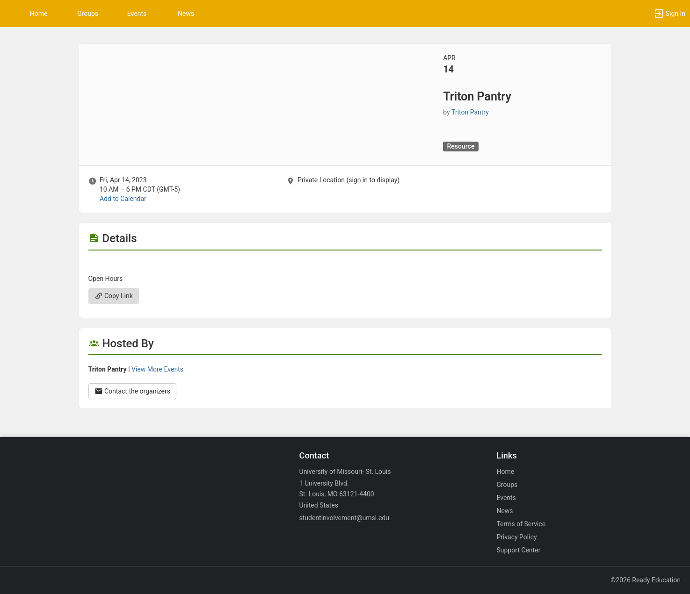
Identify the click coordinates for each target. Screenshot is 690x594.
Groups (87, 13)
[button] (669, 13)
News (186, 13)
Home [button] (39, 13)
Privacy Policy (516, 537)
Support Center (518, 550)
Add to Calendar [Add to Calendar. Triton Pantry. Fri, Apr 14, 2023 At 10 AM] (123, 198)
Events (136, 13)
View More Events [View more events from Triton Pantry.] (157, 369)
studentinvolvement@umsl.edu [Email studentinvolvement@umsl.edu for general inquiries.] (344, 518)
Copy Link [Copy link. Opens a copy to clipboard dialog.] (113, 296)
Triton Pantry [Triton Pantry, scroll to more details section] (470, 112)
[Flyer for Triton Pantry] (345, 264)
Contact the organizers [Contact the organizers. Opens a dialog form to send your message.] (132, 391)
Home (505, 471)
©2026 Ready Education (645, 580)
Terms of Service (520, 524)
